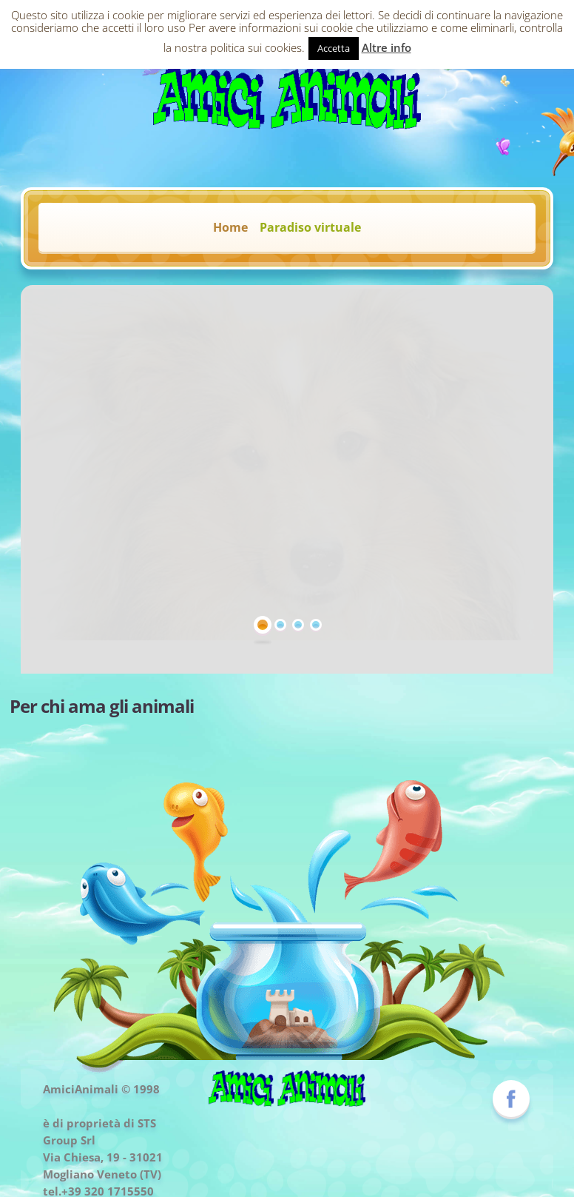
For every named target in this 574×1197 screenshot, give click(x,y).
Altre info (386, 47)
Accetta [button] (333, 48)
